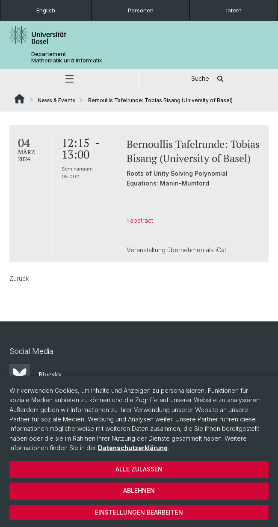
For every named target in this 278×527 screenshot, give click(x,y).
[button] (69, 79)
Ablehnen (139, 490)
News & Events (56, 100)
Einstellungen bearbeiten (139, 512)
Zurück (19, 278)
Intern (234, 10)
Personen (141, 10)
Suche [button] (208, 79)
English (45, 10)
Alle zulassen (139, 469)
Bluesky (35, 374)
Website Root (19, 98)
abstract (141, 220)
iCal (221, 249)
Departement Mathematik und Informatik (66, 57)
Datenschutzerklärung (133, 447)
